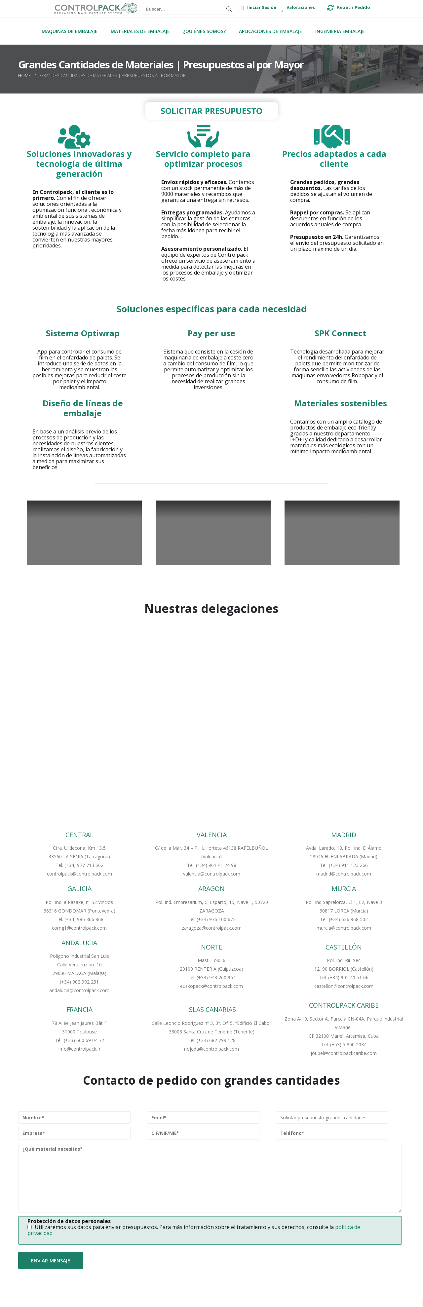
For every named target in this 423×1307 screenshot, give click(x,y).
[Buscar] (231, 9)
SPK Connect (340, 333)
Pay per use (211, 333)
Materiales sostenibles (340, 403)
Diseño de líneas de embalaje (83, 408)
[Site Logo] (96, 9)
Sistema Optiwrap (83, 333)
